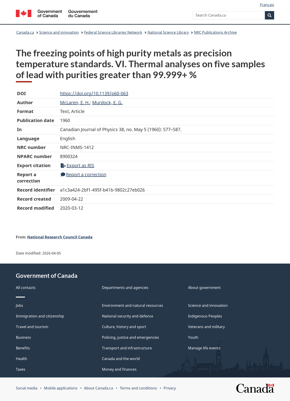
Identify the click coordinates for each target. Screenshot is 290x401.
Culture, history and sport (124, 326)
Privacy (170, 388)
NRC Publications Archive (215, 32)
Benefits (23, 348)
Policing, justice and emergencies (130, 337)
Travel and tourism (32, 326)
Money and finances (119, 369)
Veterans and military (206, 326)
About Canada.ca (98, 388)
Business (23, 337)
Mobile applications (60, 388)
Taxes (20, 369)
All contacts (26, 287)
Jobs (19, 305)
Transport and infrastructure (127, 348)
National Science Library (168, 32)
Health (21, 358)
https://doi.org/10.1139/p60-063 (94, 93)
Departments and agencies (125, 287)
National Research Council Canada (59, 237)
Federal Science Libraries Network (113, 32)
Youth (193, 337)
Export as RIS (77, 165)
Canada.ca (25, 32)
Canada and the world (121, 358)
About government (204, 287)
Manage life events (204, 348)
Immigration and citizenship (40, 316)
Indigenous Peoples (205, 316)
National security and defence (127, 316)
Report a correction (83, 174)
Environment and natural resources (132, 305)
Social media (26, 388)
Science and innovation (59, 32)
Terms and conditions (138, 388)
